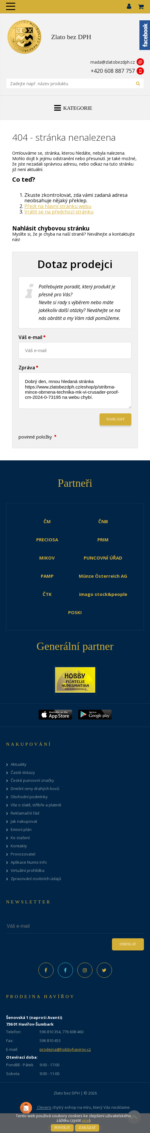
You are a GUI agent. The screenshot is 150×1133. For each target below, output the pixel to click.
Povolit (62, 1127)
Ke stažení (20, 837)
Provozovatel (23, 854)
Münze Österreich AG (103, 576)
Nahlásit (115, 419)
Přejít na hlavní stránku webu (57, 206)
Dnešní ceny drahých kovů (35, 788)
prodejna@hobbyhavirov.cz (65, 1049)
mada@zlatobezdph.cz (112, 62)
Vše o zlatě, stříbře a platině (36, 805)
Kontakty (19, 846)
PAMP (47, 576)
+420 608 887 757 (113, 70)
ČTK (47, 594)
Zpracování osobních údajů (36, 878)
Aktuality (18, 764)
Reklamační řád (25, 813)
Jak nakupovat (24, 821)
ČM (47, 521)
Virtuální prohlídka (27, 870)
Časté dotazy (23, 772)
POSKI (75, 612)
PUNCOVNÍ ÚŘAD (103, 558)
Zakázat (87, 1127)
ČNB (103, 521)
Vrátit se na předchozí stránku (58, 211)
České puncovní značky (32, 780)
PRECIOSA (47, 539)
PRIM (103, 539)
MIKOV (47, 558)
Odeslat (128, 944)
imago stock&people (103, 594)
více (85, 1120)
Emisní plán (21, 829)
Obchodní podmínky (29, 797)
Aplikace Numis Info (29, 862)
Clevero (35, 1108)
